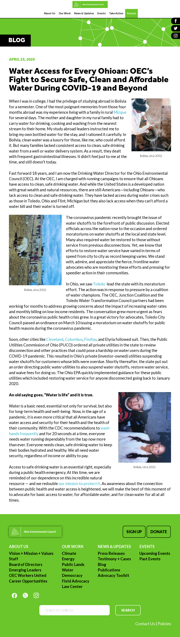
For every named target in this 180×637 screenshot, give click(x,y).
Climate (69, 552)
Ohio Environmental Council (90, 4)
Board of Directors (25, 563)
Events (147, 545)
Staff (13, 558)
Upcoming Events (154, 552)
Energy (68, 558)
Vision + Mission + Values (31, 552)
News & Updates (114, 545)
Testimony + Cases (114, 558)
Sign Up (135, 531)
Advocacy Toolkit (113, 574)
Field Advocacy (75, 580)
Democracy (72, 574)
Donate (159, 531)
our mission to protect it (79, 483)
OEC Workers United (27, 574)
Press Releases (111, 552)
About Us (18, 545)
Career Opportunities (28, 580)
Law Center (72, 585)
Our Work (73, 545)
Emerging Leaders (25, 569)
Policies (164, 623)
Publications (109, 569)
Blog (102, 563)
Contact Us (145, 623)
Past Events (149, 558)
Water (67, 569)
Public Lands (73, 563)
